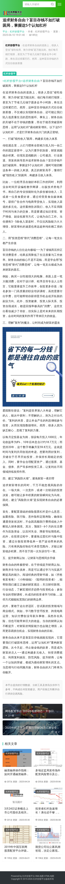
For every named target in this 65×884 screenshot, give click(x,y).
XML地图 (39, 876)
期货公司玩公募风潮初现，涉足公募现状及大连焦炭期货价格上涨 (47, 849)
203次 (39, 781)
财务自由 (34, 81)
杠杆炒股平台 (12, 753)
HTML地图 (49, 876)
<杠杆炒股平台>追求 (15, 81)
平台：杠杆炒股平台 (13, 31)
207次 (8, 781)
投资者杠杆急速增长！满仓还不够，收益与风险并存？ (47, 811)
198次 (39, 858)
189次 (33, 35)
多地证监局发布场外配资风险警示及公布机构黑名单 (47, 772)
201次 (8, 820)
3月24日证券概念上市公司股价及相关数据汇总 (16, 811)
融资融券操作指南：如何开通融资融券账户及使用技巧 (16, 772)
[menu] (59, 4)
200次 (39, 820)
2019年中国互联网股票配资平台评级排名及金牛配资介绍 (16, 849)
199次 (8, 858)
